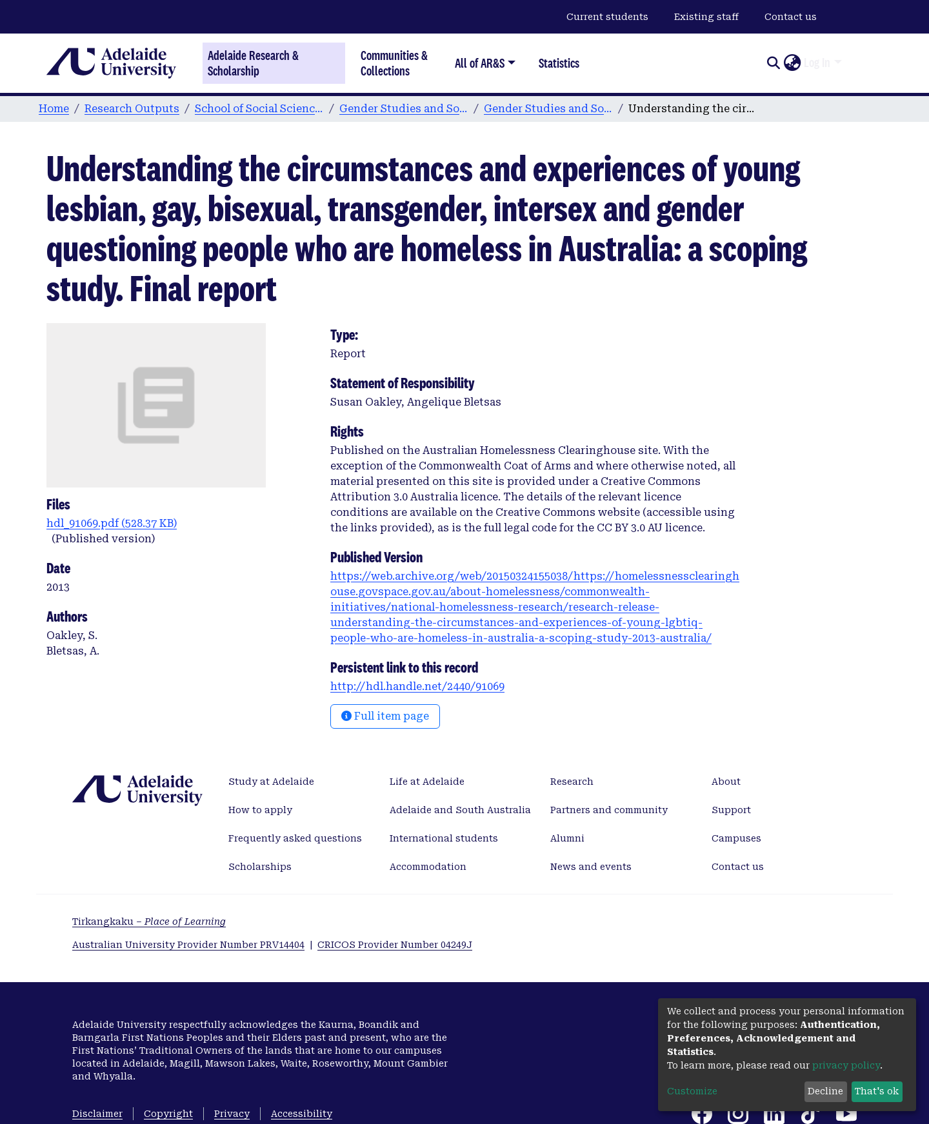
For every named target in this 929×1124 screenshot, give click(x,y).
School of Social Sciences (259, 109)
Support (731, 810)
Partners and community (609, 810)
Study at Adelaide (271, 781)
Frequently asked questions (295, 838)
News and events (591, 867)
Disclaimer (97, 1114)
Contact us (790, 17)
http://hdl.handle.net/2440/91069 (417, 686)
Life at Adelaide (427, 781)
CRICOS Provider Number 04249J (394, 945)
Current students (607, 17)
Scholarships (260, 867)
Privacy (232, 1114)
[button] (792, 63)
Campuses (736, 838)
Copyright (168, 1114)
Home (54, 109)
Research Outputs (132, 109)
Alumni (567, 838)
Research (572, 781)
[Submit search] (773, 63)
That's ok (877, 1091)
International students (444, 838)
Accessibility (301, 1114)
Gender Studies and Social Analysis (403, 109)
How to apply (260, 810)
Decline (825, 1091)
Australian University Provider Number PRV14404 (188, 945)
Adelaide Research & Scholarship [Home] (253, 63)
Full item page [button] (385, 716)
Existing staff (706, 17)
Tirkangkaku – (149, 921)
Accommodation (428, 867)
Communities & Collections (394, 62)
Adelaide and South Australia (460, 810)
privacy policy (846, 1065)
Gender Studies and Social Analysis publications (548, 109)
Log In (817, 62)
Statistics (559, 63)
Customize (692, 1091)
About (726, 781)
